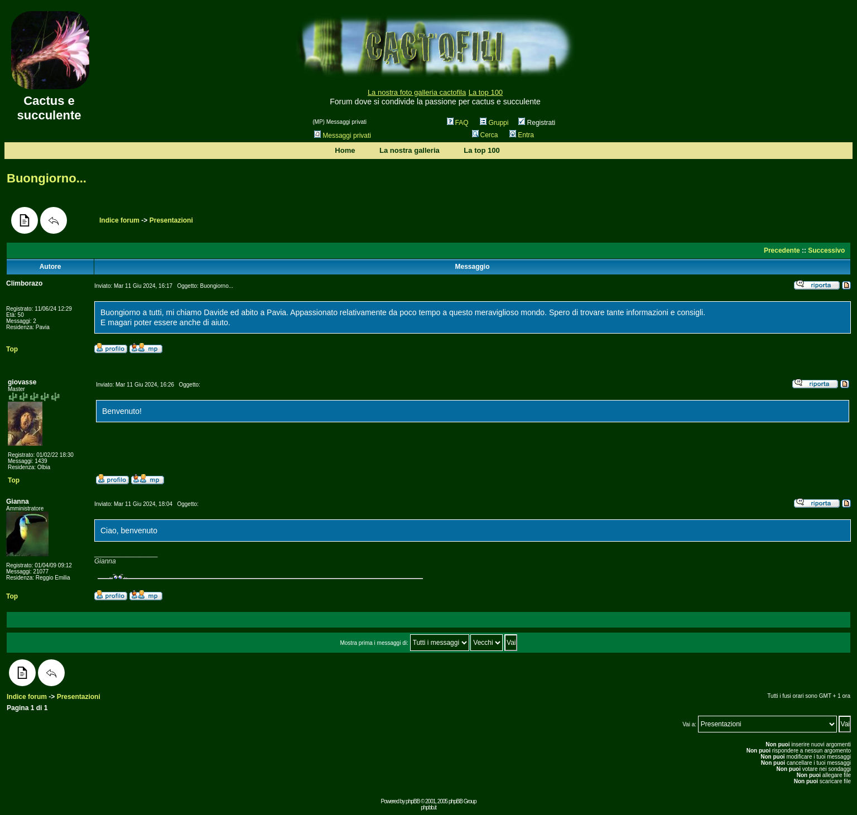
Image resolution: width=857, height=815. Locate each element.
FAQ (458, 123)
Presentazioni (171, 220)
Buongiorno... (46, 178)
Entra (521, 135)
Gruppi (494, 123)
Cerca (485, 135)
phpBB (413, 801)
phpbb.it (428, 807)
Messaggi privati (342, 135)
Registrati (536, 123)
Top (12, 349)
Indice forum (119, 220)
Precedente (782, 250)
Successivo (826, 250)
